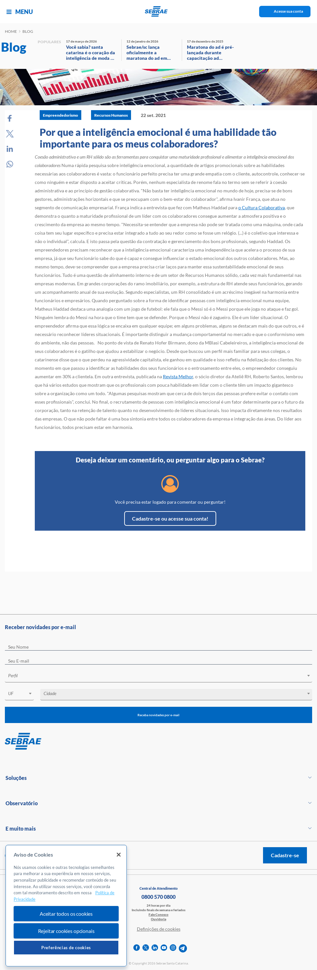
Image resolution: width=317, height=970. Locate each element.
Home (11, 31)
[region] (66, 906)
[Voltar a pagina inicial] (158, 11)
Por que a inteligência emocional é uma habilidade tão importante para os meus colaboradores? (158, 137)
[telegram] (183, 948)
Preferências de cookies (66, 947)
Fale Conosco (158, 914)
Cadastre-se (285, 855)
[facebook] (136, 948)
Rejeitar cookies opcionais (66, 931)
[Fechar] (119, 854)
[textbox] (161, 675)
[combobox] (158, 676)
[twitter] (145, 948)
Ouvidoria (158, 919)
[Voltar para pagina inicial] (158, 741)
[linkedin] (155, 948)
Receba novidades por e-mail (158, 715)
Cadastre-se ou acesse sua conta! (170, 518)
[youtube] (164, 948)
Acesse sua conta (288, 11)
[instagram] (173, 948)
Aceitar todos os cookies (66, 914)
